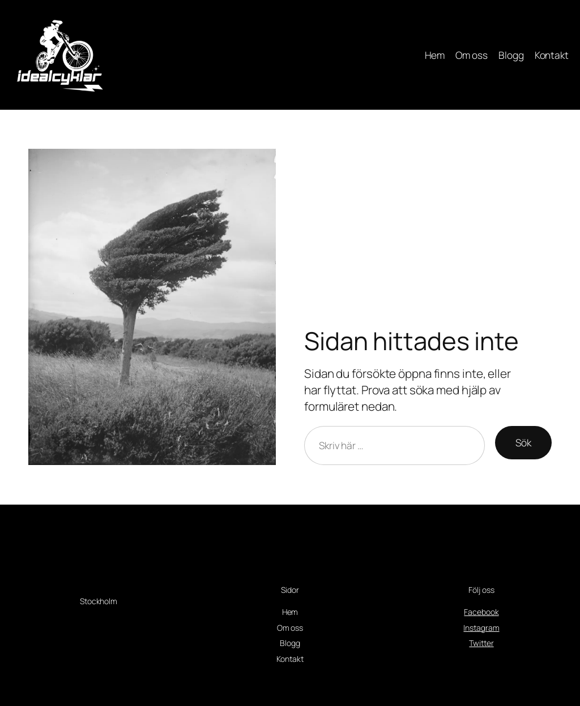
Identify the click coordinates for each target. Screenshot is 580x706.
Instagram (481, 627)
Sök (523, 442)
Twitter (481, 643)
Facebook (481, 611)
